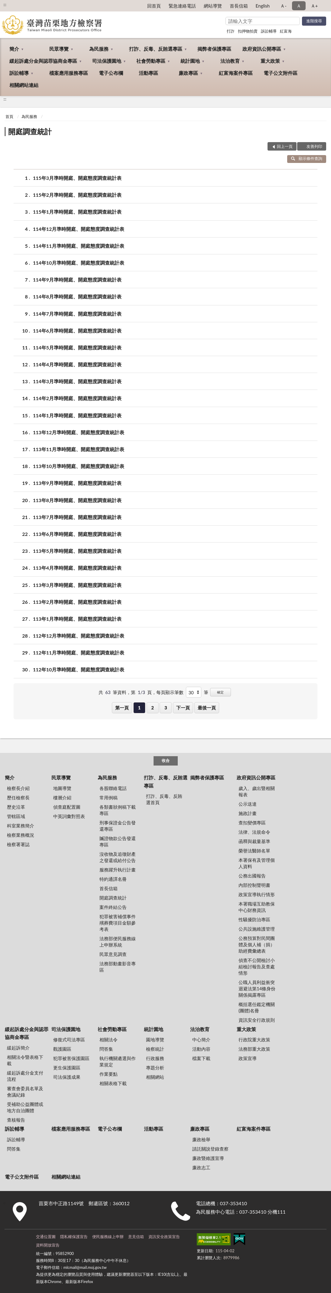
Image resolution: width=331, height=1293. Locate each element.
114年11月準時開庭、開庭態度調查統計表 (78, 245)
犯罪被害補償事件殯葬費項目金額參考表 (117, 923)
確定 (220, 692)
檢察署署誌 (18, 844)
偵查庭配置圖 (66, 807)
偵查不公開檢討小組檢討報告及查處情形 (257, 966)
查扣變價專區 (252, 822)
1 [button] (139, 707)
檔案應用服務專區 (68, 73)
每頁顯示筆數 (169, 692)
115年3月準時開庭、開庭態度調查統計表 (77, 177)
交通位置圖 (46, 1236)
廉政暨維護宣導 (208, 1158)
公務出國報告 (252, 875)
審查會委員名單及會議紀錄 (25, 1091)
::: (4, 4)
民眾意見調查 (113, 954)
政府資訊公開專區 (261, 49)
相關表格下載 (113, 1083)
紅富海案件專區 (236, 73)
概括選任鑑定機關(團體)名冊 (257, 1007)
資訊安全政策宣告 (164, 1236)
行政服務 (155, 1058)
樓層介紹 (62, 797)
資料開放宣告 (48, 1245)
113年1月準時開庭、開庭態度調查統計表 (77, 618)
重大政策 (270, 61)
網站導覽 (213, 5)
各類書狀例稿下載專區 (117, 810)
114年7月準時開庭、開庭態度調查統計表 (77, 313)
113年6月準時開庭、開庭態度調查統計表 (77, 533)
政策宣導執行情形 (257, 894)
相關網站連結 (23, 85)
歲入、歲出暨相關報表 (257, 791)
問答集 (106, 1049)
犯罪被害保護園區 (71, 1058)
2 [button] (152, 707)
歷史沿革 (16, 807)
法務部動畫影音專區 (117, 967)
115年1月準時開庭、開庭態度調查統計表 (77, 211)
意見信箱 (136, 1236)
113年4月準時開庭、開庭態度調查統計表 (77, 567)
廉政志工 (201, 1167)
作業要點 (108, 1074)
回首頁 (154, 5)
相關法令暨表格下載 (25, 1060)
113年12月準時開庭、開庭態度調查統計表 (78, 432)
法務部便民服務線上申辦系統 (117, 941)
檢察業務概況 (20, 835)
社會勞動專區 (150, 61)
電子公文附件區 (280, 73)
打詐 (231, 31)
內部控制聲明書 (254, 885)
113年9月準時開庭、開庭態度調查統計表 (77, 482)
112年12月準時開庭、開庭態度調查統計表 (78, 635)
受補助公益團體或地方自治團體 (25, 1107)
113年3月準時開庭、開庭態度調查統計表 (77, 584)
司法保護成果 (66, 1077)
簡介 (14, 49)
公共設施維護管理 (257, 929)
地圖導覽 (62, 788)
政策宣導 (248, 1058)
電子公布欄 (111, 73)
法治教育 (230, 61)
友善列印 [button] (314, 146)
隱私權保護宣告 (74, 1236)
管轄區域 (16, 816)
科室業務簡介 (20, 825)
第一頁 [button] (122, 707)
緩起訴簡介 (18, 1047)
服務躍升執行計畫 (117, 869)
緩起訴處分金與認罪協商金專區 (43, 61)
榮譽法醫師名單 (254, 850)
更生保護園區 (66, 1067)
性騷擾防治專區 (254, 919)
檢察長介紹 (18, 788)
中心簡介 (201, 1039)
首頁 (9, 116)
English (263, 5)
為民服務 (99, 49)
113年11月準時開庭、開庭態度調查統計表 (78, 449)
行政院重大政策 (254, 1039)
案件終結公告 (113, 907)
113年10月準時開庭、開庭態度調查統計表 (78, 466)
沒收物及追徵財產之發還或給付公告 (117, 857)
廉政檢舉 (201, 1139)
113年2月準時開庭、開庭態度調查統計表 (77, 601)
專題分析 (155, 1067)
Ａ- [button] (283, 5)
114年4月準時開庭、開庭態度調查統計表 (77, 364)
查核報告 (16, 1120)
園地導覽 (155, 1039)
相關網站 (155, 1077)
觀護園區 (62, 1049)
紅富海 (286, 31)
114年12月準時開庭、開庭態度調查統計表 (78, 228)
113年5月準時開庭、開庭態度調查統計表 (77, 550)
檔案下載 (201, 1058)
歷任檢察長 (18, 797)
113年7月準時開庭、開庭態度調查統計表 (77, 517)
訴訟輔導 (269, 31)
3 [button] (165, 707)
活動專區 (148, 73)
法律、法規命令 (254, 832)
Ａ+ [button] (314, 5)
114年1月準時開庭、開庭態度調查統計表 (77, 415)
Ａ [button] (299, 5)
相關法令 (108, 1039)
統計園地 (190, 61)
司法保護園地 (106, 61)
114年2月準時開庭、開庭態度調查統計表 (77, 398)
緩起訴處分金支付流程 (25, 1076)
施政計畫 (248, 813)
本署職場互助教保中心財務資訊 (257, 907)
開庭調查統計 (30, 131)
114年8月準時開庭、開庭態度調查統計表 (77, 296)
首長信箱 (239, 5)
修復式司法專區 (69, 1039)
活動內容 (201, 1049)
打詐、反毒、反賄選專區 (155, 49)
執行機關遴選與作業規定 (117, 1061)
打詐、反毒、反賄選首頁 (164, 799)
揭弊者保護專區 (214, 49)
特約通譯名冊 (113, 879)
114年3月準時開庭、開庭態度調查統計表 (77, 381)
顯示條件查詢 (306, 158)
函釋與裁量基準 (254, 841)
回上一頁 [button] (285, 146)
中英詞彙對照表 (69, 816)
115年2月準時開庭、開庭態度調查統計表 (77, 194)
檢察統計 (155, 1049)
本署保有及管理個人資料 (257, 863)
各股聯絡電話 (113, 788)
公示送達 (248, 804)
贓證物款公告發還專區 (117, 841)
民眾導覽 (59, 49)
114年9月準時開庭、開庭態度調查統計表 (77, 279)
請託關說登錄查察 (210, 1148)
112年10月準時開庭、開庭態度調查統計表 (78, 669)
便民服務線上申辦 (108, 1236)
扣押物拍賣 (248, 31)
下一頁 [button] (183, 707)
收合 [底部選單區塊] (166, 760)
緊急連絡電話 (182, 5)
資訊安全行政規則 (257, 1020)
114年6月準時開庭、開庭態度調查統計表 (77, 330)
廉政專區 (188, 73)
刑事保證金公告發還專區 (117, 826)
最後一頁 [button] (207, 707)
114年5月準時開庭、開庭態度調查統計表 (77, 347)
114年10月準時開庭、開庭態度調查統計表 (78, 262)
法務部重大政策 (254, 1049)
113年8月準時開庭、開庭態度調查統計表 (77, 500)
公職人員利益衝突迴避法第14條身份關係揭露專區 (257, 988)
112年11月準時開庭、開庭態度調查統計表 (78, 652)
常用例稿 (108, 797)
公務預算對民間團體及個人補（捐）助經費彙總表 (257, 944)
